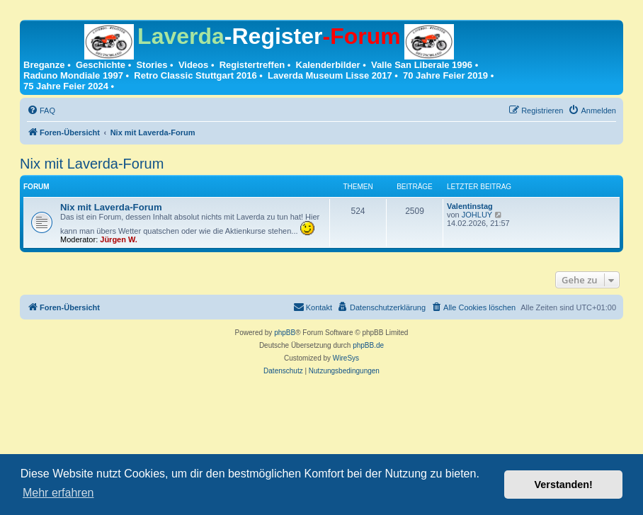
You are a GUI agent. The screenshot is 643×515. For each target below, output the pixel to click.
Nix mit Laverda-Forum (92, 163)
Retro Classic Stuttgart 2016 (195, 75)
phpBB (284, 332)
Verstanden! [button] (564, 484)
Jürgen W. (118, 239)
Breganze (44, 65)
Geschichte (100, 65)
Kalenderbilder (328, 65)
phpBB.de (368, 345)
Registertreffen (252, 65)
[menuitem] (41, 110)
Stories (151, 65)
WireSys (346, 358)
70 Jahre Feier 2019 (445, 75)
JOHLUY (477, 214)
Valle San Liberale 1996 (421, 65)
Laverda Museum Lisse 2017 (330, 75)
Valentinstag (470, 206)
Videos (193, 65)
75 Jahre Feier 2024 (65, 86)
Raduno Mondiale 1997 (73, 75)
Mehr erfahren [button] (58, 493)
